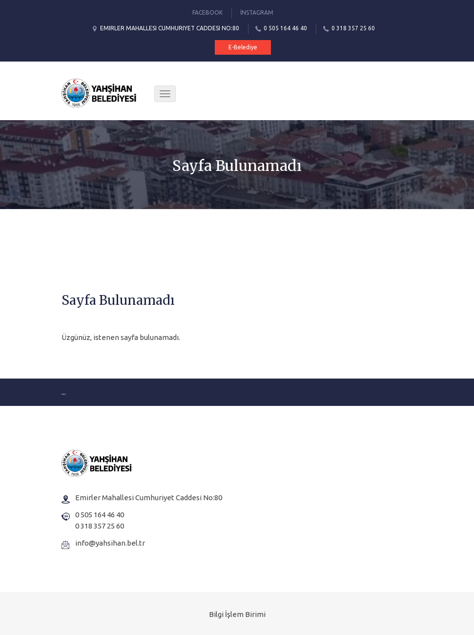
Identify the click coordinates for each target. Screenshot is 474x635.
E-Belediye (242, 47)
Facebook (207, 12)
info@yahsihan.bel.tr (110, 543)
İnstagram (256, 12)
